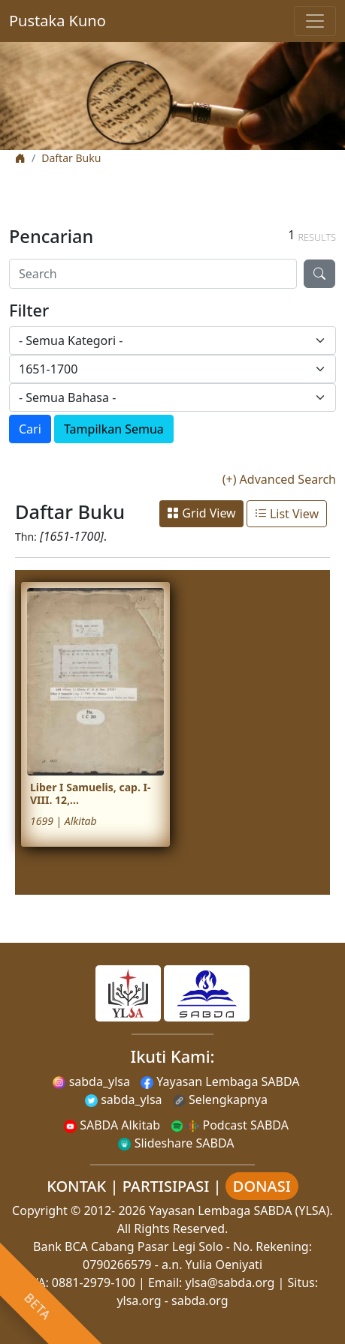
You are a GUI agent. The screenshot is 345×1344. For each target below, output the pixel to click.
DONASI (262, 1186)
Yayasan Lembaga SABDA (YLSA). (241, 1210)
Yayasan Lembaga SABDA (220, 1081)
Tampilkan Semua (114, 429)
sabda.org (199, 1300)
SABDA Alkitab (112, 1125)
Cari (30, 429)
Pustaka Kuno (57, 20)
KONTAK (76, 1186)
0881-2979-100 (93, 1282)
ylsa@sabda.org (230, 1282)
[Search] (153, 274)
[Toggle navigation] (315, 21)
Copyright (40, 1210)
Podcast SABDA (230, 1125)
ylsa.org (139, 1300)
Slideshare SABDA (176, 1143)
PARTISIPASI (166, 1186)
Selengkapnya (220, 1099)
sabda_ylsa (91, 1081)
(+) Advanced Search (279, 479)
